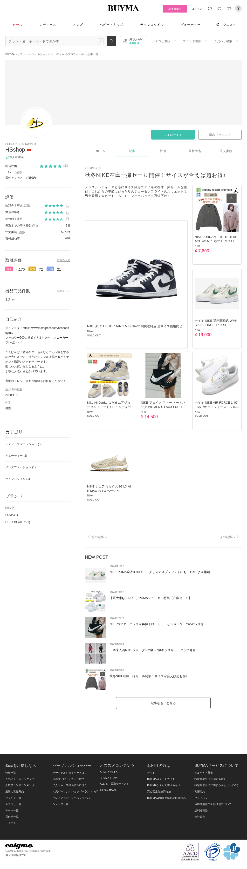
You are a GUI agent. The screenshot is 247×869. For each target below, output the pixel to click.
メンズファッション (20, 467)
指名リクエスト (220, 135)
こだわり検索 (226, 41)
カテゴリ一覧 (13, 804)
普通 (32, 268)
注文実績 (226, 151)
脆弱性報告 (201, 810)
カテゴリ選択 (164, 41)
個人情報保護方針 (16, 855)
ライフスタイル (152, 24)
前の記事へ (96, 537)
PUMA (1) (11, 515)
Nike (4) (10, 507)
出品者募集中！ (175, 8)
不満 (50, 268)
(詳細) (26, 205)
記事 (132, 151)
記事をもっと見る (163, 703)
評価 (163, 151)
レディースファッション (23, 444)
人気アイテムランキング (19, 778)
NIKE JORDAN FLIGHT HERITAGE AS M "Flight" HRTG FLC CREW (216, 241)
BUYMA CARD (108, 772)
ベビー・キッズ (111, 24)
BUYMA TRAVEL (110, 777)
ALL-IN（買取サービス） (114, 783)
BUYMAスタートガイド (161, 778)
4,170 (20, 269)
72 (41, 269)
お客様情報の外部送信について (213, 804)
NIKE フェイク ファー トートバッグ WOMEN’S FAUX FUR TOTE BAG (163, 407)
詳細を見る (63, 260)
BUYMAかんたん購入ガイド (163, 785)
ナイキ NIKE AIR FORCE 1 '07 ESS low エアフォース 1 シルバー (217, 407)
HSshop (15, 150)
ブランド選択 (195, 41)
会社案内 (199, 816)
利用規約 (199, 791)
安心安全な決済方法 (159, 791)
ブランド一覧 (13, 797)
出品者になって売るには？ (68, 778)
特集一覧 (10, 772)
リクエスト (226, 24)
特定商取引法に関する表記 (210, 778)
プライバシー (202, 797)
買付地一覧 (12, 816)
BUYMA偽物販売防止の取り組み (166, 797)
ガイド (151, 772)
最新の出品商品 (14, 791)
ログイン (197, 8)
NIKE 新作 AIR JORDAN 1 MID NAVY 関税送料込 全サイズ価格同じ (134, 326)
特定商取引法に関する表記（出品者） (217, 785)
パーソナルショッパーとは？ (70, 772)
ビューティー (190, 24)
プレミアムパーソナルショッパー (72, 797)
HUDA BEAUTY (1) (17, 522)
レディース (47, 24)
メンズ (78, 24)
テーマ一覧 (12, 810)
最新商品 (194, 151)
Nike (90, 331)
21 (59, 269)
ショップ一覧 (61, 804)
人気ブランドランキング (19, 785)
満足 (9, 268)
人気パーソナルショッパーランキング (75, 791)
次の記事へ (230, 537)
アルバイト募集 (203, 772)
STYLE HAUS (108, 789)
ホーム (100, 151)
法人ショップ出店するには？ (70, 785)
